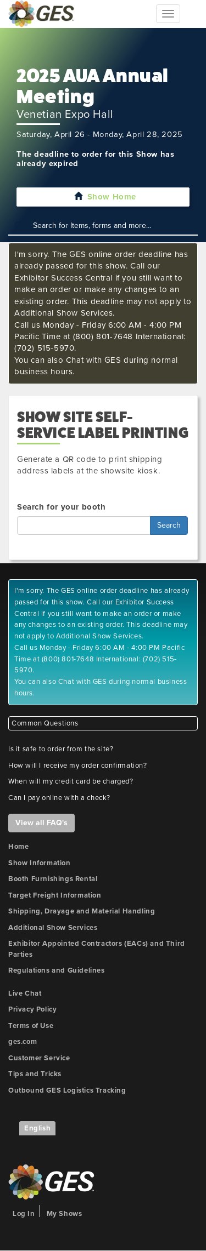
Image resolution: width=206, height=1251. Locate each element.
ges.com (22, 1041)
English (37, 1128)
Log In (24, 1213)
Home (18, 846)
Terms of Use (30, 1025)
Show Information (39, 863)
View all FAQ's (41, 822)
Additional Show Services (52, 927)
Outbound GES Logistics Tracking (67, 1090)
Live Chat (24, 993)
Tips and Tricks (35, 1074)
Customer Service (39, 1058)
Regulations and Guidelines (56, 970)
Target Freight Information (55, 895)
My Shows (64, 1213)
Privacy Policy (32, 1009)
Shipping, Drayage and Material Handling (81, 911)
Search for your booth (61, 507)
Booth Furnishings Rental (52, 879)
